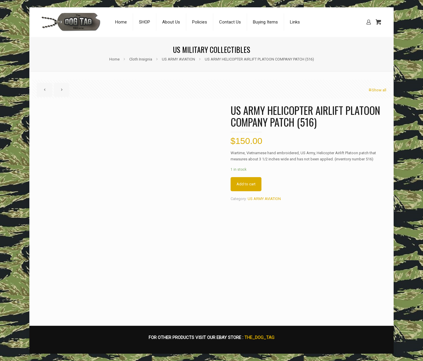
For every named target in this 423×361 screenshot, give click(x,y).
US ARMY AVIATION (178, 59)
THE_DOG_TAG (259, 337)
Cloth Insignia (140, 59)
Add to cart (246, 184)
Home (114, 59)
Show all (377, 90)
